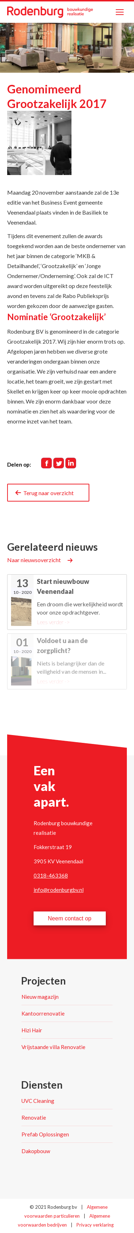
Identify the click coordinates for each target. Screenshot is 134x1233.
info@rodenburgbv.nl (59, 890)
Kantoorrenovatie (43, 1013)
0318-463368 (51, 875)
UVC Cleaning (37, 1101)
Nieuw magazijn (40, 996)
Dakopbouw (35, 1151)
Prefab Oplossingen (45, 1134)
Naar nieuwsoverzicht (34, 559)
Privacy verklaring (95, 1225)
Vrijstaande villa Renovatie (53, 1047)
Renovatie (33, 1117)
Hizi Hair (31, 1030)
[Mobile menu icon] (120, 12)
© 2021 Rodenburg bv (53, 1207)
